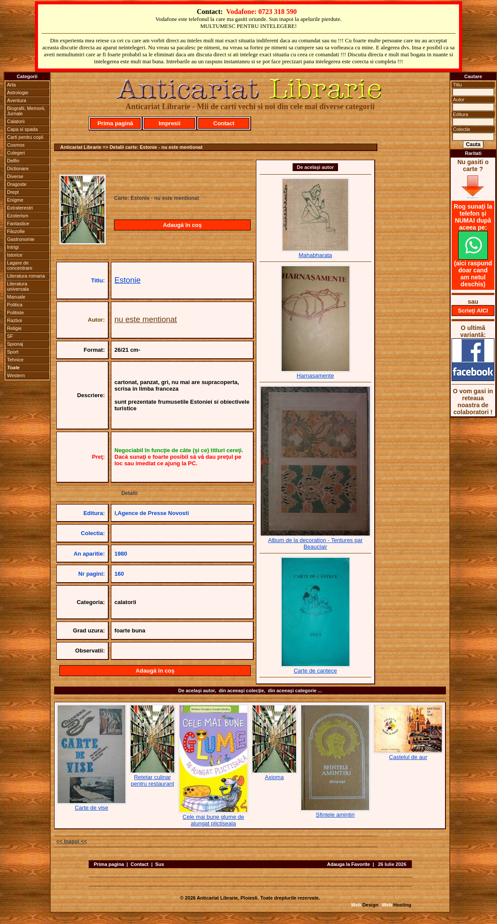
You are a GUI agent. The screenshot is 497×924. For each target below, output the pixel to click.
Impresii (169, 123)
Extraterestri (20, 207)
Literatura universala (18, 286)
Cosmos (15, 145)
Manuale (16, 296)
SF (10, 336)
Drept (13, 192)
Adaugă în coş (182, 225)
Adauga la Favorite (348, 864)
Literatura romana (26, 275)
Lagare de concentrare (19, 265)
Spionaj (15, 344)
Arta (11, 84)
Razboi (14, 320)
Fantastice (18, 223)
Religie (14, 328)
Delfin (13, 160)
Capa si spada (22, 129)
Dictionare (18, 168)
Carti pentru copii (25, 137)
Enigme (15, 200)
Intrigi (13, 247)
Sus (159, 864)
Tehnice (15, 359)
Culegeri (16, 152)
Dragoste (17, 184)
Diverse (15, 176)
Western (16, 375)
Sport (12, 351)
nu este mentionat (145, 319)
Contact (223, 123)
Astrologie (17, 92)
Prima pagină (115, 123)
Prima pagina (109, 864)
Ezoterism (17, 215)
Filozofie (16, 231)
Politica (14, 304)
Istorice (14, 255)
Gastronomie (21, 239)
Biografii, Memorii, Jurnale (26, 111)
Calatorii (15, 121)
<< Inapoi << (71, 841)
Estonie (127, 280)
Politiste (15, 312)
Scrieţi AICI (473, 310)
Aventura (16, 100)
